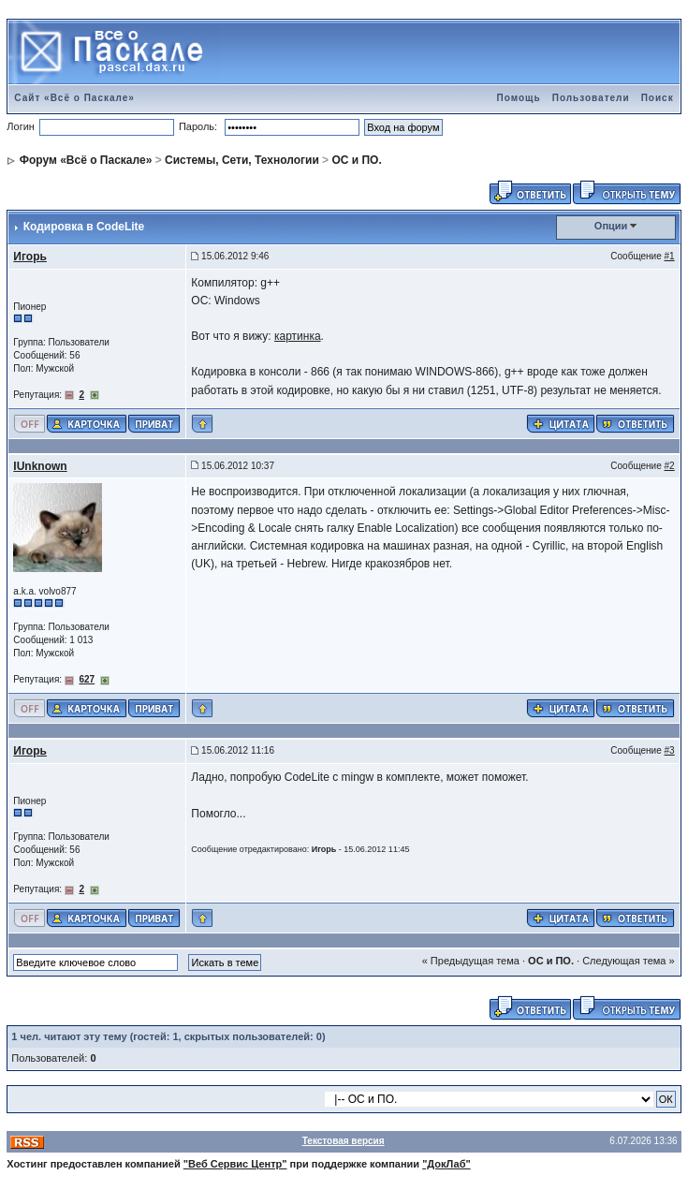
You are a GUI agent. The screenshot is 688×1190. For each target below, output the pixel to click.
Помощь (519, 98)
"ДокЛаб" (446, 1163)
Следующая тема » (628, 960)
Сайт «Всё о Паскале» (74, 98)
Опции (611, 225)
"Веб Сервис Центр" (235, 1163)
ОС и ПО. (356, 160)
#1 (670, 256)
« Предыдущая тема (471, 960)
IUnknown (39, 466)
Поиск (657, 98)
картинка (297, 336)
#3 (670, 750)
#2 (670, 466)
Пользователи (591, 98)
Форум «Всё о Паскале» (86, 160)
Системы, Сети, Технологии (242, 160)
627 (87, 679)
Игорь (30, 256)
